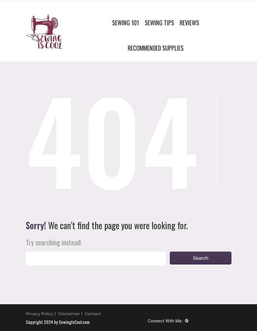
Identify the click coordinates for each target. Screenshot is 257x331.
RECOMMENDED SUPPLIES (156, 47)
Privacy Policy (39, 313)
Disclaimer (69, 313)
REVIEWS (189, 22)
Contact (93, 313)
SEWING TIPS (159, 22)
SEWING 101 (125, 22)
